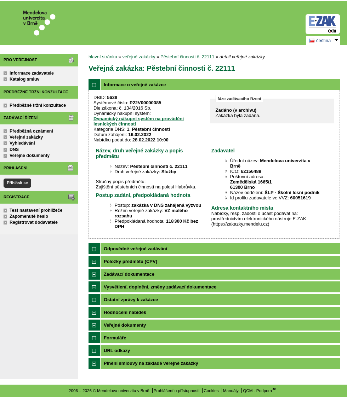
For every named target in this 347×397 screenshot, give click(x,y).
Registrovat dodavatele (34, 222)
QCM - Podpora (257, 390)
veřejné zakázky (138, 56)
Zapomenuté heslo (29, 216)
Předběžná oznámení (31, 131)
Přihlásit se (17, 183)
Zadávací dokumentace (129, 274)
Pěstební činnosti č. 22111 (187, 56)
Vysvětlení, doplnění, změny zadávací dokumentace (160, 287)
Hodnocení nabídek (125, 312)
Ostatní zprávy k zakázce (131, 299)
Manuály (231, 390)
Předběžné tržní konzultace (38, 105)
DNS (14, 149)
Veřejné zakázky (26, 137)
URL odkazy (117, 350)
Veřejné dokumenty (30, 155)
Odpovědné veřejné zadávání (135, 248)
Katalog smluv (24, 79)
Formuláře (115, 337)
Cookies (211, 390)
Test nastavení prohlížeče (36, 210)
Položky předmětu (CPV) (130, 261)
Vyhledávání (22, 143)
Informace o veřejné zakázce (135, 84)
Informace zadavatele (32, 73)
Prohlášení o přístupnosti (176, 390)
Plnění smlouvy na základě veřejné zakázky (151, 363)
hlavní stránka (103, 56)
